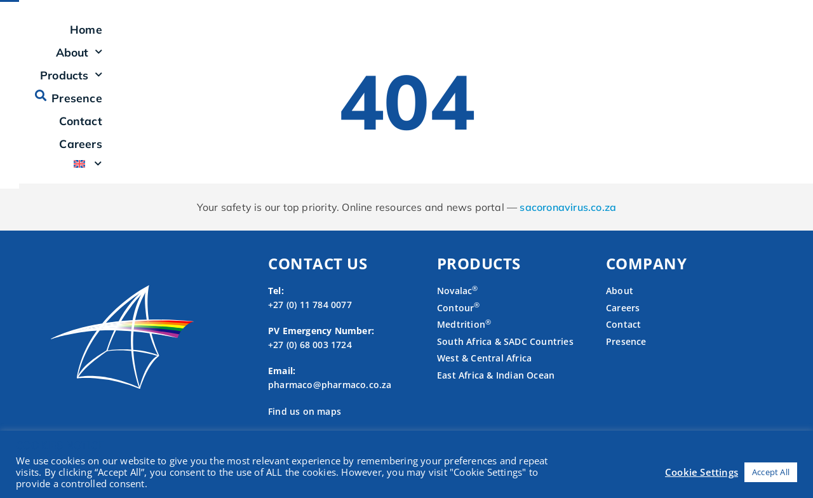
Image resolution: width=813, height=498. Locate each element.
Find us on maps (304, 426)
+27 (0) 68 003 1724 (310, 359)
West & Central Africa (484, 373)
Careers (663, 37)
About (386, 37)
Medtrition (461, 339)
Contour (458, 322)
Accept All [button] (770, 472)
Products (460, 37)
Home (328, 37)
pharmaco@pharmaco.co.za (330, 400)
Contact (601, 37)
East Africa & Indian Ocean (495, 390)
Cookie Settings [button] (701, 472)
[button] (751, 36)
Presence (535, 37)
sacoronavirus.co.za (568, 222)
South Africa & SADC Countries (505, 356)
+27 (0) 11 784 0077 (310, 319)
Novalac (457, 306)
